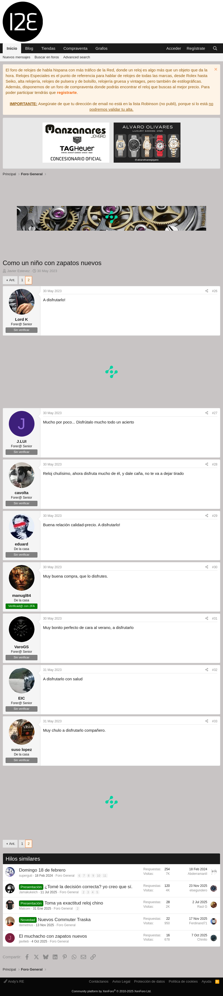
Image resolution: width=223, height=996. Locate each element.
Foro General (65, 875)
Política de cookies (183, 981)
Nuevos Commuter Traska (64, 919)
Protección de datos (149, 981)
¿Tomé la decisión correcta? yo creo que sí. (89, 886)
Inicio (12, 48)
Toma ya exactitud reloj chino (73, 903)
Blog (29, 48)
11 (104, 875)
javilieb (24, 941)
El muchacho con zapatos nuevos (53, 936)
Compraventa (75, 48)
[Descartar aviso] (215, 70)
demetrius (26, 925)
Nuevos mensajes (16, 57)
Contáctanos (99, 981)
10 (98, 875)
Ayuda (207, 981)
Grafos (101, 48)
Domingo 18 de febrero (42, 870)
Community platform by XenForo (111, 991)
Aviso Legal (121, 981)
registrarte (67, 92)
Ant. (12, 280)
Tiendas (48, 48)
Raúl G (202, 907)
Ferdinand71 (198, 923)
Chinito (202, 939)
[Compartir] (206, 291)
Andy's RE (14, 981)
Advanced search (76, 57)
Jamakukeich (28, 892)
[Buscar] (215, 48)
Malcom (24, 908)
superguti (25, 875)
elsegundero (198, 890)
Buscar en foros (46, 57)
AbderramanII (197, 874)
